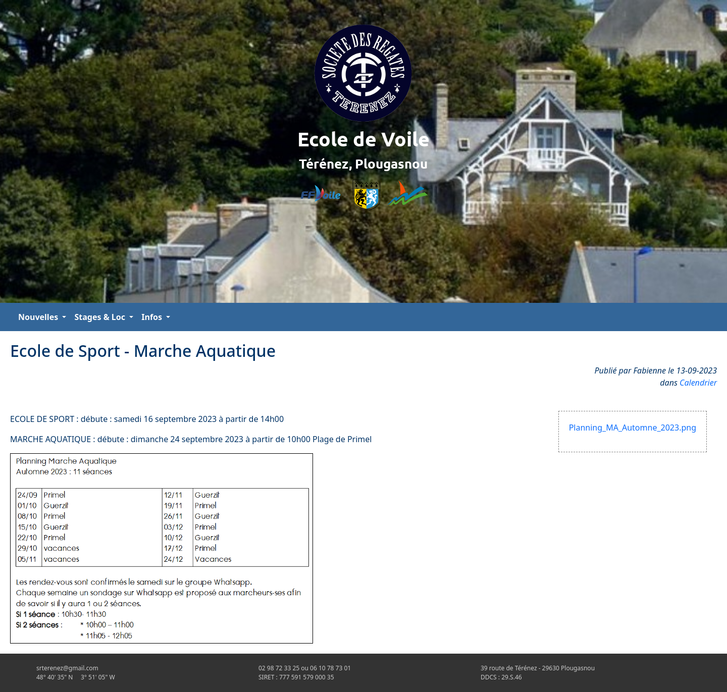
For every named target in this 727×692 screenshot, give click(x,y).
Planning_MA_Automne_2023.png (632, 427)
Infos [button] (152, 317)
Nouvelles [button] (39, 317)
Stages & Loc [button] (100, 317)
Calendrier (698, 382)
